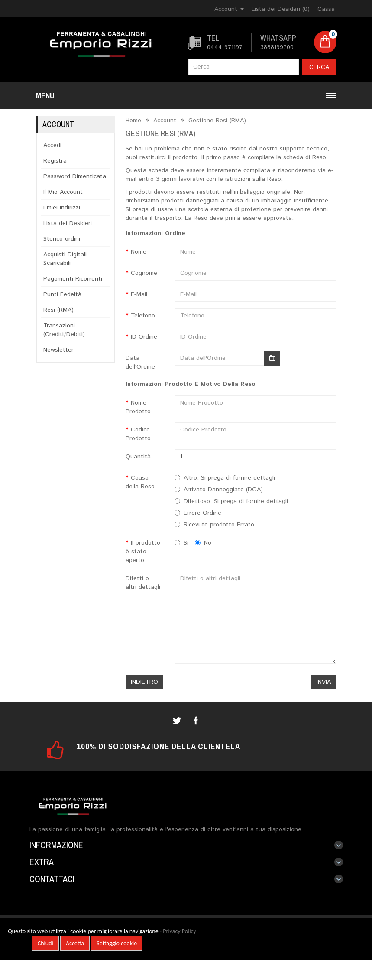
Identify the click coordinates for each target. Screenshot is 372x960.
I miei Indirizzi (61, 207)
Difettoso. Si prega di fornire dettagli (236, 501)
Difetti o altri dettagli (143, 582)
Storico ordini (61, 239)
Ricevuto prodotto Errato (219, 524)
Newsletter (58, 350)
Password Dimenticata (74, 176)
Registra (55, 161)
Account (163, 120)
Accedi (52, 145)
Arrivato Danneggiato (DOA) (223, 489)
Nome (138, 252)
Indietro (144, 682)
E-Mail (139, 294)
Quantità (138, 456)
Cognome (144, 273)
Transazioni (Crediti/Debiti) (64, 330)
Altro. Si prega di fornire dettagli (229, 477)
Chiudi (45, 943)
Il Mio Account (63, 192)
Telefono (143, 315)
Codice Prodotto (138, 434)
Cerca (319, 67)
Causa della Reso (140, 482)
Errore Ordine (202, 513)
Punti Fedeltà (62, 294)
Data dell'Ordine (140, 362)
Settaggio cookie (117, 943)
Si (181, 543)
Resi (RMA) (58, 310)
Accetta (75, 943)
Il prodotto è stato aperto (143, 552)
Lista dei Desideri (67, 223)
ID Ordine (144, 337)
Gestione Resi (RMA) (216, 120)
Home (133, 120)
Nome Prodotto (138, 407)
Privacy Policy (179, 931)
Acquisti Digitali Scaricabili (65, 259)
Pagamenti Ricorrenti (72, 278)
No (203, 543)
